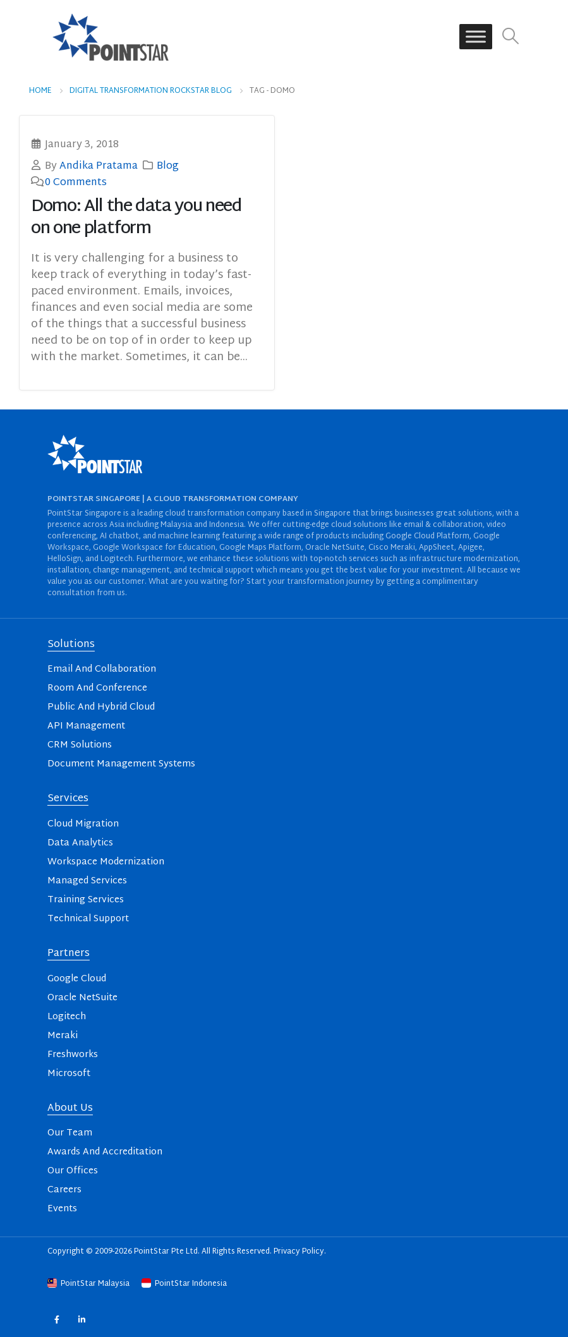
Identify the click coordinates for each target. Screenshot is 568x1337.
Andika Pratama (98, 166)
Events (62, 1209)
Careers (64, 1190)
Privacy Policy (299, 1252)
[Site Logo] (110, 36)
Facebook (56, 1319)
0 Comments (76, 182)
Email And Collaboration (101, 669)
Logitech (66, 1016)
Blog (168, 166)
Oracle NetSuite (82, 998)
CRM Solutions (79, 745)
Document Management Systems (121, 764)
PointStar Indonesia (184, 1284)
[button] (511, 37)
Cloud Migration (83, 824)
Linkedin (82, 1319)
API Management (86, 726)
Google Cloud (76, 979)
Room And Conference (97, 688)
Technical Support (88, 919)
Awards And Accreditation (104, 1152)
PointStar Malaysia (89, 1284)
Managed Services (87, 881)
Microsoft (68, 1073)
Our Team (69, 1133)
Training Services (85, 900)
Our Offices (72, 1171)
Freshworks (72, 1054)
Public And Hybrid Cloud (101, 707)
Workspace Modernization (105, 862)
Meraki (62, 1035)
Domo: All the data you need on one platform (136, 218)
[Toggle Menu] (476, 37)
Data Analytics (80, 843)
